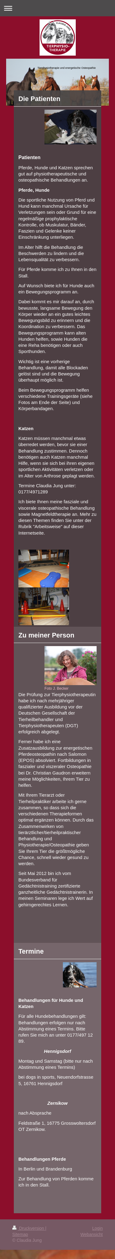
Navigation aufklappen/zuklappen (57, 8)
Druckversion (28, 1228)
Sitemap (20, 1234)
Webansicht (91, 1234)
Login (97, 1228)
